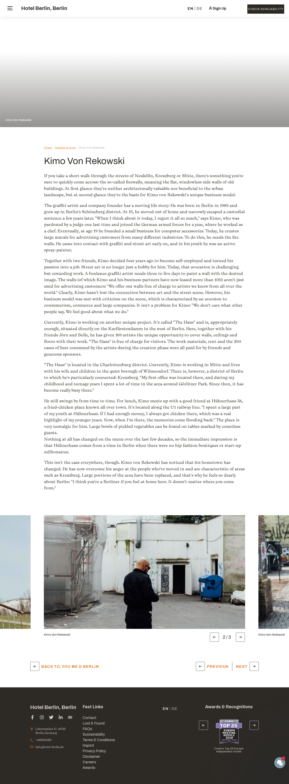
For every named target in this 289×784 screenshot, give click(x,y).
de (199, 8)
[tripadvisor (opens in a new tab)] (70, 717)
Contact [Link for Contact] (89, 718)
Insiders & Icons (65, 147)
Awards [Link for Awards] (89, 768)
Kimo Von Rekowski (18, 120)
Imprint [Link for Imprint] (88, 745)
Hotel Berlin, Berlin (44, 8)
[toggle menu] (10, 8)
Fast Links (93, 707)
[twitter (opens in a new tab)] (51, 717)
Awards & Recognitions (229, 707)
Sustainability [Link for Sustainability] (94, 734)
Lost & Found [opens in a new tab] (94, 723)
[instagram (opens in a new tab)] (42, 717)
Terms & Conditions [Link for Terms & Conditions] (99, 740)
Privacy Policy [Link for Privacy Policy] (94, 751)
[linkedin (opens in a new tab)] (60, 717)
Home (48, 147)
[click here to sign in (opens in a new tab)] (217, 8)
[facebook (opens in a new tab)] (32, 717)
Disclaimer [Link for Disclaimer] (91, 756)
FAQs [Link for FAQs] (87, 729)
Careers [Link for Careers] (89, 762)
